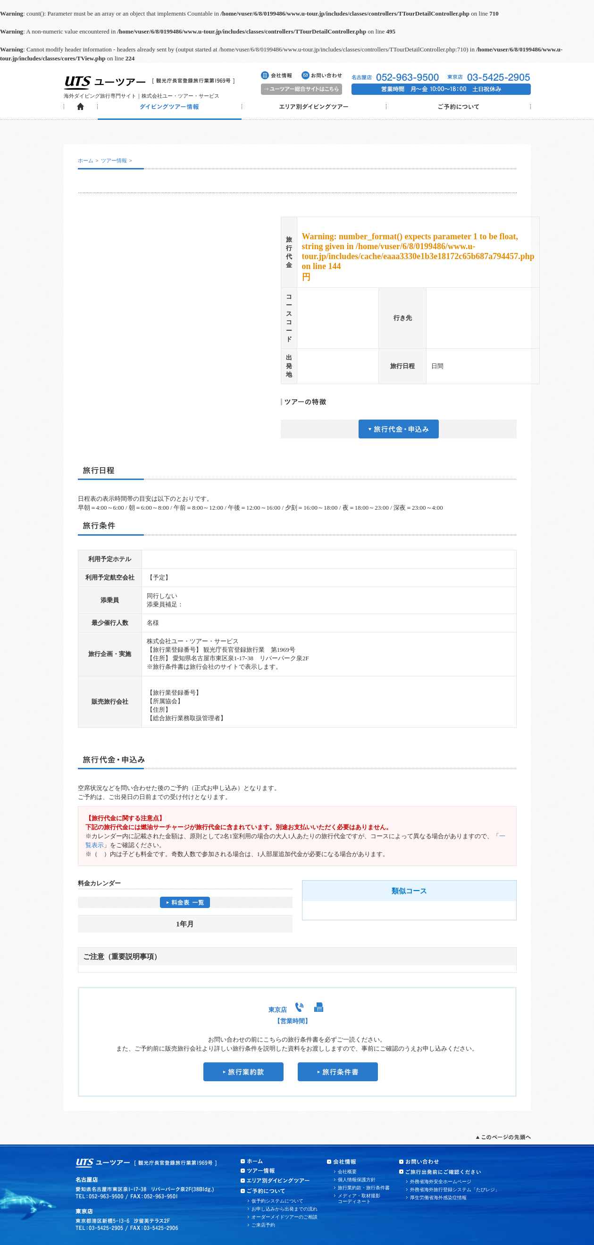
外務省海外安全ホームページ (440, 1181)
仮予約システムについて (277, 1200)
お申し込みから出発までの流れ (284, 1208)
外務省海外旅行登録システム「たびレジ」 (455, 1189)
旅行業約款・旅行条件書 (364, 1187)
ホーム (85, 160)
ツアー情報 (114, 160)
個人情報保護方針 (357, 1179)
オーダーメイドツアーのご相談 (284, 1217)
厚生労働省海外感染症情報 (438, 1197)
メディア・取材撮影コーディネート (359, 1198)
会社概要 (347, 1171)
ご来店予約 (263, 1225)
